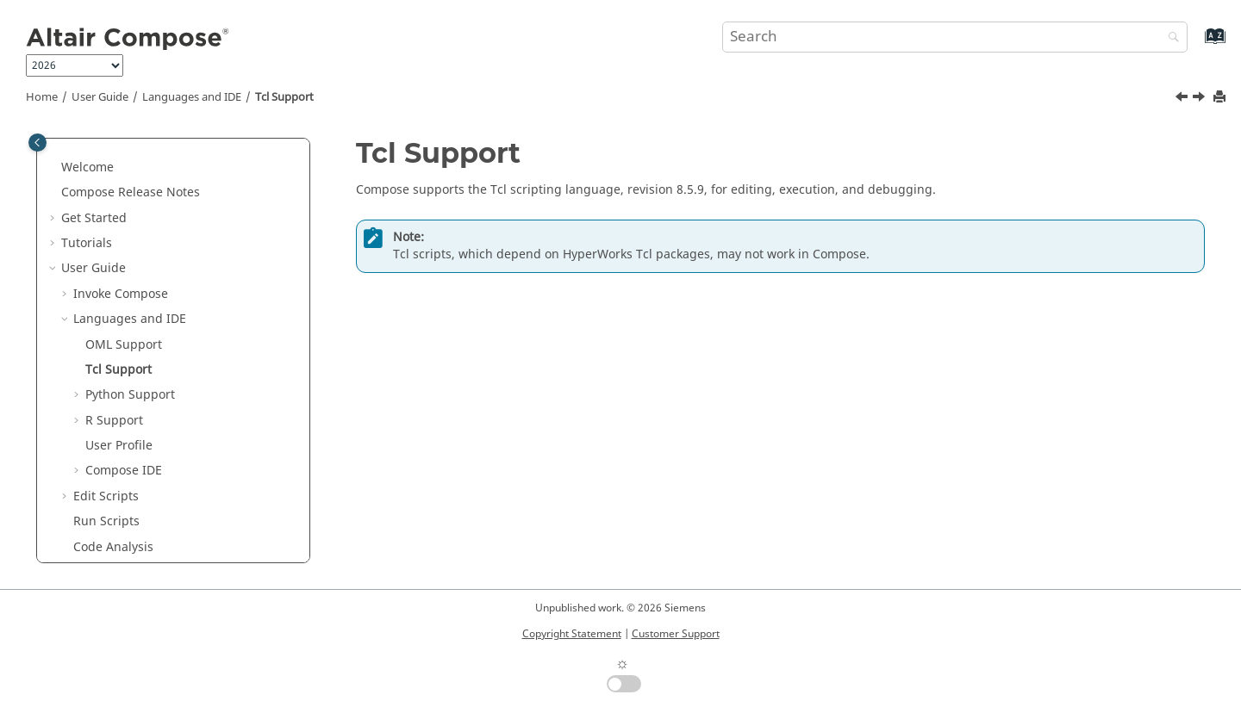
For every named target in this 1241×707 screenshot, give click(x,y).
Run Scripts (106, 521)
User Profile (119, 446)
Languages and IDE (191, 97)
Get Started (94, 218)
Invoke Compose (120, 294)
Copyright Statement (571, 634)
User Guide (100, 97)
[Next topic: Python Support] (1200, 99)
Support (123, 345)
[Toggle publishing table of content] (37, 142)
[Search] (1169, 38)
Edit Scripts (106, 496)
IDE (123, 471)
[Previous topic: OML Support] (1183, 99)
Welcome (87, 167)
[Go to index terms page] (1196, 44)
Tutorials (86, 243)
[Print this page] (1221, 97)
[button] (54, 168)
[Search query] (955, 37)
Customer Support (676, 634)
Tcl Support (284, 97)
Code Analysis (113, 547)
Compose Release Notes (130, 192)
